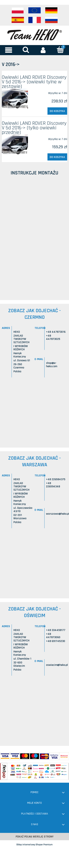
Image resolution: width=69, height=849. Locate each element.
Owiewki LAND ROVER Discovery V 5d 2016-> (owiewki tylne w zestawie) (34, 82)
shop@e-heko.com (51, 364)
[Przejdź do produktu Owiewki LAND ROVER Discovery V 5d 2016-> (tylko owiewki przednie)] (15, 144)
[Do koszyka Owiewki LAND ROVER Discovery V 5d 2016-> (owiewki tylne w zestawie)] (57, 111)
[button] (8, 50)
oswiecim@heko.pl (57, 665)
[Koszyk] (60, 49)
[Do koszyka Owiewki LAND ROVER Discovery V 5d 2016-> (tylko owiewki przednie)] (57, 157)
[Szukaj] (26, 49)
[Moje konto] (43, 50)
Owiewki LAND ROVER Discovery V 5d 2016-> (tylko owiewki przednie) (34, 128)
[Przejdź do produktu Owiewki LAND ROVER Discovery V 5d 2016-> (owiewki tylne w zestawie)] (15, 98)
